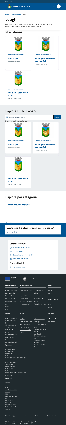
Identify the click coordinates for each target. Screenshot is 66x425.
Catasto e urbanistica (26, 301)
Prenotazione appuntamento (40, 341)
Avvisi (50, 293)
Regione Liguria (9, 1)
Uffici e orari (8, 375)
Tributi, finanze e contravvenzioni (40, 305)
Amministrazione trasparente (40, 330)
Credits (37, 416)
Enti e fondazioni (10, 296)
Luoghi (50, 304)
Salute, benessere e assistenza (40, 299)
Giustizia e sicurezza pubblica (40, 291)
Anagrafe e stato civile (26, 291)
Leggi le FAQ (37, 334)
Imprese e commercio (40, 296)
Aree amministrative (11, 290)
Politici (7, 307)
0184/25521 (9, 330)
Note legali (37, 322)
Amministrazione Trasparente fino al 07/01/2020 (26, 330)
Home (7, 14)
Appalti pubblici (24, 296)
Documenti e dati (10, 293)
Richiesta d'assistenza (40, 345)
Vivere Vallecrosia (16, 14)
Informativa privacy (39, 319)
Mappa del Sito (51, 416)
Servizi (25, 416)
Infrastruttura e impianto (15, 55)
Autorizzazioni (24, 298)
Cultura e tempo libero (26, 305)
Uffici (6, 309)
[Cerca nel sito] (58, 6)
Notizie (50, 290)
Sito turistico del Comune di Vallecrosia (26, 323)
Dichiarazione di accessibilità (40, 325)
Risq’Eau (22, 319)
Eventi (50, 307)
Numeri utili (8, 378)
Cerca (57, 117)
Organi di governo (10, 298)
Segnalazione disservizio (40, 337)
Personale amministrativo (11, 302)
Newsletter (51, 321)
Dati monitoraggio (10, 416)
